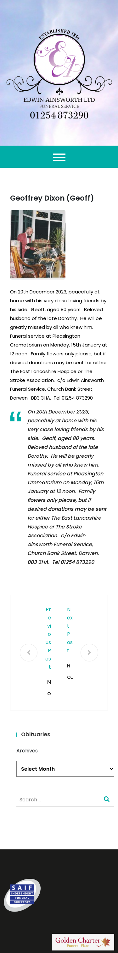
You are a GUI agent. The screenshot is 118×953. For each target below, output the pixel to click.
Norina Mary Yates (48, 688)
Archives (27, 750)
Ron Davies (69, 672)
